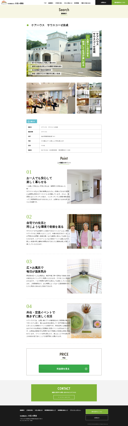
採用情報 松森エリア (63, 410)
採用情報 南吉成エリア (50, 410)
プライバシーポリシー (75, 410)
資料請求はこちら (119, 2)
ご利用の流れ (58, 3)
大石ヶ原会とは (68, 3)
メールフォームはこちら (64, 397)
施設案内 (50, 3)
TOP (45, 3)
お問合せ (103, 2)
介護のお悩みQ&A (86, 3)
